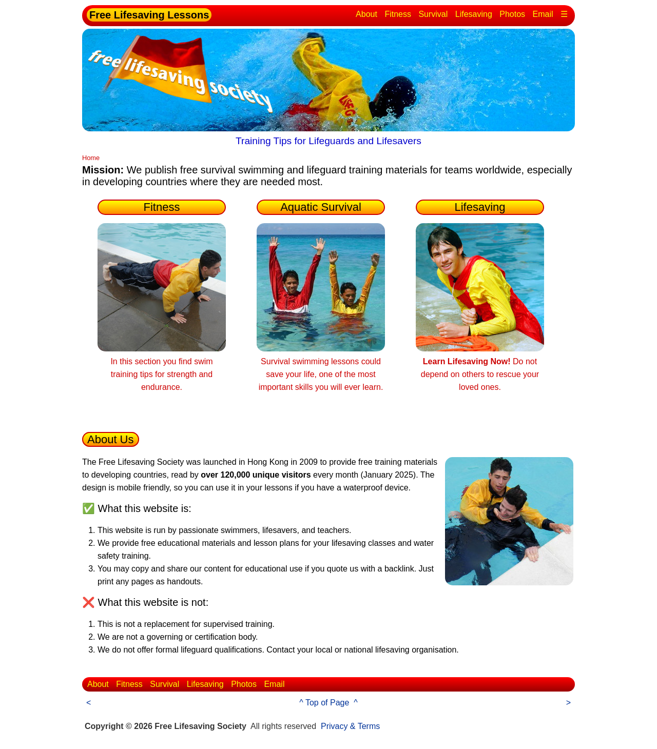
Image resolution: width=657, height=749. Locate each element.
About (366, 14)
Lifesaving (473, 14)
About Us (110, 439)
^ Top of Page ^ (328, 702)
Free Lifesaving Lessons (149, 15)
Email (543, 14)
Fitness (397, 14)
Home (91, 158)
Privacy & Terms (350, 726)
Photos (512, 14)
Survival (433, 14)
